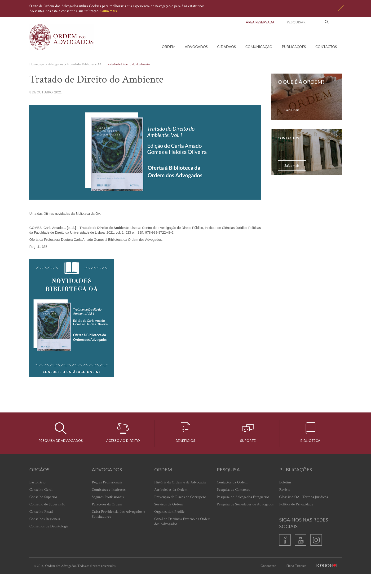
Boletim (285, 482)
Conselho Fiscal (41, 511)
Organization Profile (169, 511)
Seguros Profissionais (108, 497)
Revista (284, 489)
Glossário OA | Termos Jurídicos (303, 497)
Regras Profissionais (107, 482)
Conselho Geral (41, 489)
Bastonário (37, 482)
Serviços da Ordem (168, 504)
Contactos (326, 46)
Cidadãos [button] (226, 46)
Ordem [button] (168, 46)
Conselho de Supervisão (47, 504)
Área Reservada (260, 22)
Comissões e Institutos (109, 489)
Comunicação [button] (258, 46)
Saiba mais (108, 11)
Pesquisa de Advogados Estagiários (243, 497)
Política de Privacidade (296, 504)
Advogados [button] (196, 46)
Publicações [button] (294, 46)
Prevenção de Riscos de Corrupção (180, 497)
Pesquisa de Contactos (233, 489)
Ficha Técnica (296, 566)
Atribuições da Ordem (171, 489)
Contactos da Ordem (232, 482)
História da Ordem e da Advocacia (180, 482)
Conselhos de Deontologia (48, 526)
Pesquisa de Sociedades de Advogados (245, 504)
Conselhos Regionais (44, 519)
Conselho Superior (43, 497)
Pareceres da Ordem (107, 504)
